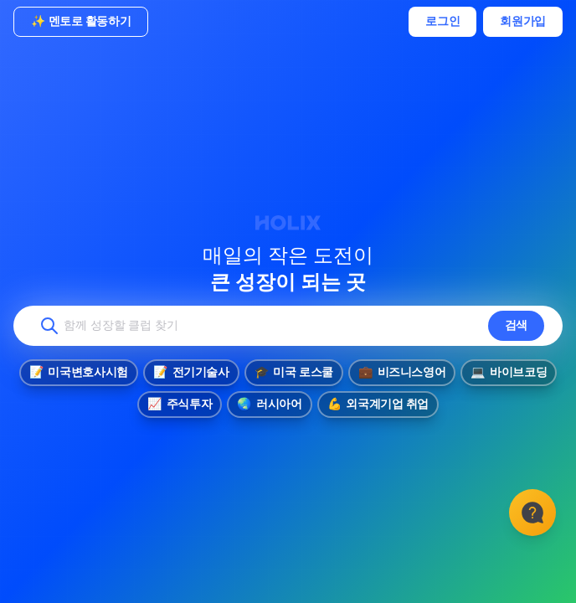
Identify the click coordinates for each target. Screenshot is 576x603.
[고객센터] (532, 512)
